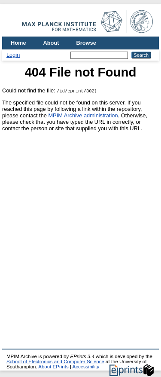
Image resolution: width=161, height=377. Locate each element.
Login (13, 55)
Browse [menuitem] (86, 43)
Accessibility (85, 366)
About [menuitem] (51, 43)
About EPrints (53, 366)
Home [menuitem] (18, 43)
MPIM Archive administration (83, 115)
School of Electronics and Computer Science (55, 361)
